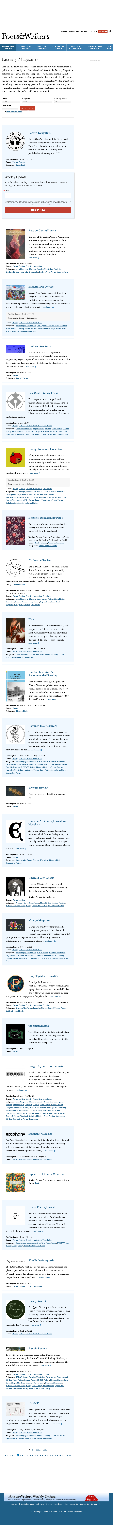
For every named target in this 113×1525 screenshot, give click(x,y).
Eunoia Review (38, 1348)
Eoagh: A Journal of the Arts (46, 1066)
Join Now (109, 47)
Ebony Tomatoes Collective (45, 449)
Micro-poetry (27, 601)
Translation (47, 425)
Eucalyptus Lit (37, 1301)
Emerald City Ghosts (41, 877)
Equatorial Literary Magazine (46, 1174)
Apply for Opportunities (75, 47)
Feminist (57, 269)
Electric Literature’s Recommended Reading (43, 673)
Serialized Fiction (36, 1116)
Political (9, 1010)
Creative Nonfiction (34, 266)
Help (67, 1504)
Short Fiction (62, 271)
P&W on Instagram (109, 37)
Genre (4, 98)
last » (45, 1449)
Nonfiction (29, 434)
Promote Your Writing (25, 47)
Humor (18, 601)
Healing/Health (12, 271)
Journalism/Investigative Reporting (20, 497)
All (70, 1455)
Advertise (40, 1504)
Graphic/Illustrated (14, 767)
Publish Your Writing (8, 47)
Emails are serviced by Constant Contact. (48, 204)
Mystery (41, 1382)
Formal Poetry (22, 378)
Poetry (15, 162)
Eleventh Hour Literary (42, 725)
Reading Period (60, 98)
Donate (64, 31)
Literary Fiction (23, 328)
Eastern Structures (40, 346)
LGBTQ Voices (42, 497)
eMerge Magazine (39, 920)
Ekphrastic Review (40, 560)
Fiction (22, 162)
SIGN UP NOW (38, 210)
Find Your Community (42, 47)
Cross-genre (42, 325)
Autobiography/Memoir (26, 269)
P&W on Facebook (102, 37)
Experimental (53, 325)
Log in (92, 31)
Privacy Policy (96, 1504)
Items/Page (6, 105)
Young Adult (29, 657)
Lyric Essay (30, 431)
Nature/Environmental (29, 271)
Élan (31, 619)
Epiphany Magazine (40, 1133)
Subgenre (26, 98)
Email (7, 191)
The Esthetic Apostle (41, 1260)
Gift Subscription (27, 1504)
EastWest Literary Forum (43, 393)
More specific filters (14, 111)
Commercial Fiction (24, 860)
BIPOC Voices (43, 491)
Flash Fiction (11, 328)
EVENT (33, 1403)
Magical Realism (42, 431)
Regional (15, 331)
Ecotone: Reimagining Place (45, 517)
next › (38, 1449)
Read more (33, 257)
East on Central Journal (43, 230)
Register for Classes (58, 47)
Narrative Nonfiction (58, 431)
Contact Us (84, 1504)
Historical (10, 601)
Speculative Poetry (13, 772)
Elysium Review (38, 787)
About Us (74, 1504)
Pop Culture (56, 328)
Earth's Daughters (39, 132)
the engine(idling (38, 1025)
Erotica (9, 1104)
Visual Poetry (19, 1010)
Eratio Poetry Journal (41, 1207)
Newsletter (74, 31)
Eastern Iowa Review (41, 286)
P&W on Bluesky (105, 37)
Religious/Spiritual (14, 503)
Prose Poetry (21, 165)
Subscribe (102, 31)
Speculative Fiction (28, 331)
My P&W (84, 31)
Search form (110, 31)
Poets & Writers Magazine (95, 47)
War (66, 434)
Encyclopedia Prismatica (43, 976)
